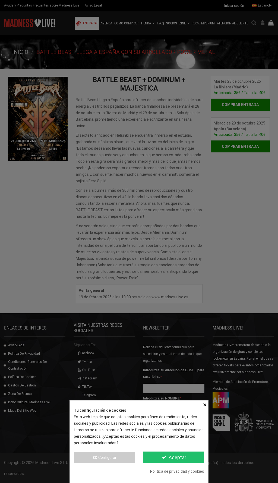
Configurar (104, 457)
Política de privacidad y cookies (177, 471)
